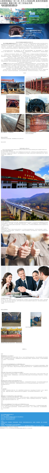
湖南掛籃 (20, 422)
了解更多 (2, 156)
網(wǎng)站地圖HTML (9, 424)
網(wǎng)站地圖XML (17, 424)
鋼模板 (34, 422)
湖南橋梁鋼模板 (15, 422)
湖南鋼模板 (10, 422)
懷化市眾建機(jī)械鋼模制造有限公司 (10, 43)
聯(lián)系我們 (4, 142)
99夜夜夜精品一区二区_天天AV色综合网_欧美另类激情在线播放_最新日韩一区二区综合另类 (24, 2)
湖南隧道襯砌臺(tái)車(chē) (27, 422)
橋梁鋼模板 (38, 422)
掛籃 (41, 422)
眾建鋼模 (5, 63)
